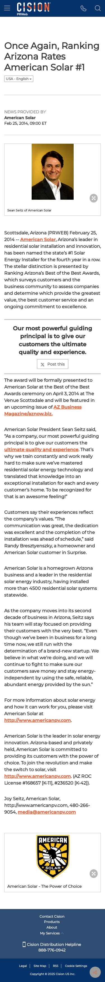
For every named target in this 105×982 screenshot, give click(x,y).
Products (52, 922)
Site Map (40, 966)
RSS (55, 966)
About (51, 927)
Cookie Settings (76, 966)
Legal (23, 966)
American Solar (38, 239)
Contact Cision (51, 916)
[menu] (7, 8)
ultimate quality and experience (41, 449)
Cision (60, 974)
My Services (52, 933)
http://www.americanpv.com (37, 720)
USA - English (19, 79)
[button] (83, 8)
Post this (53, 364)
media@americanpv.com (47, 812)
